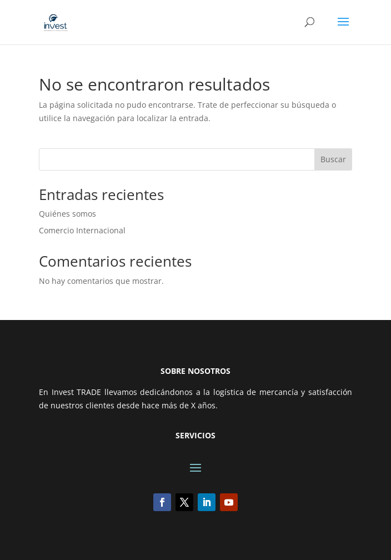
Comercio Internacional (82, 230)
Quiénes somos (67, 213)
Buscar (333, 159)
